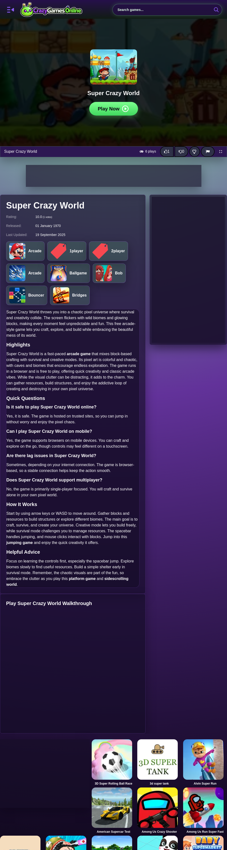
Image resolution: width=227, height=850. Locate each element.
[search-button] (216, 10)
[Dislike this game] (181, 151)
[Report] (208, 151)
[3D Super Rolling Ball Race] (114, 762)
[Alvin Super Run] (205, 762)
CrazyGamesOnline (51, 10)
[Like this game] (167, 151)
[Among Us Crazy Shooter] (159, 810)
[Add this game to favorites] (194, 151)
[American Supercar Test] (114, 810)
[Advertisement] (113, 176)
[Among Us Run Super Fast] (205, 810)
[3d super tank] (159, 762)
